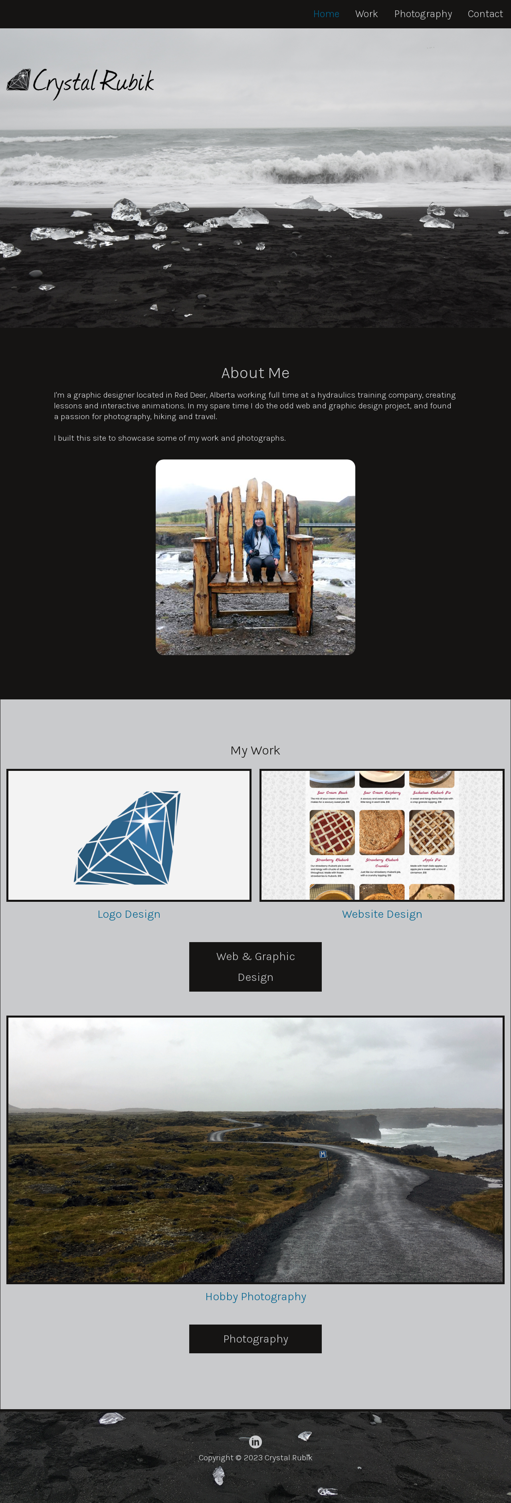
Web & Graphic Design (255, 967)
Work (366, 14)
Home (326, 14)
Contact (485, 14)
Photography (423, 14)
